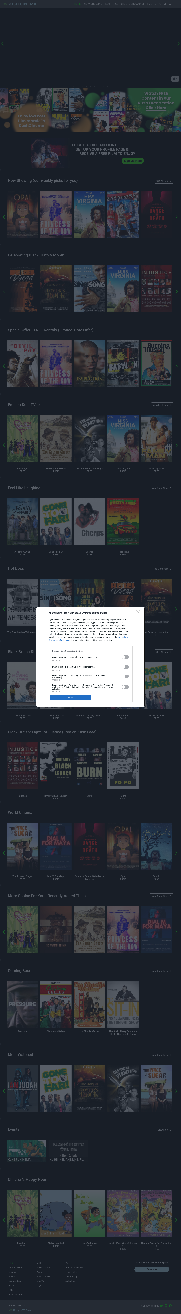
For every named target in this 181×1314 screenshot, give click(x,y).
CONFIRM (70, 698)
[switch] (125, 657)
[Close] (139, 613)
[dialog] (90, 657)
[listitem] (90, 651)
